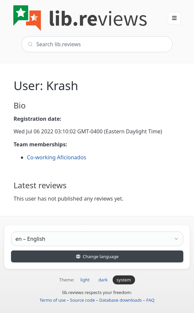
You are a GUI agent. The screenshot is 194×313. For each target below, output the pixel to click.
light (84, 280)
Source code (82, 300)
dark (103, 280)
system (124, 280)
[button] (174, 18)
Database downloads (120, 300)
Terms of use (53, 300)
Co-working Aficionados (56, 157)
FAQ (150, 300)
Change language (97, 256)
